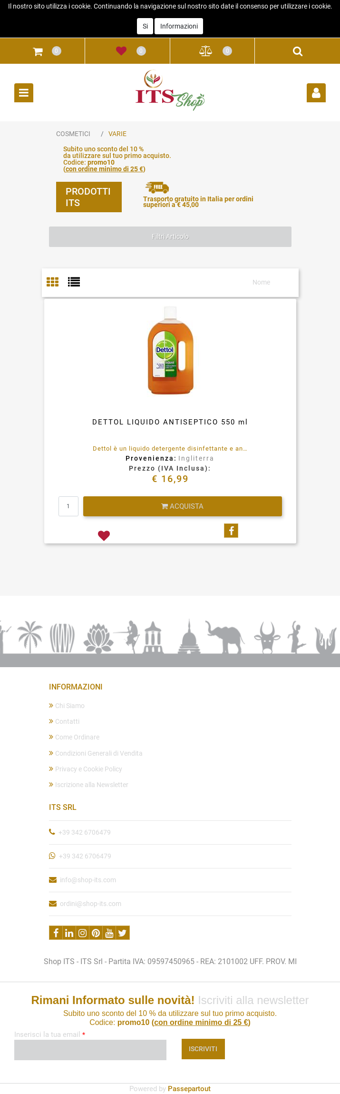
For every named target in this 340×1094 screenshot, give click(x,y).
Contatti (64, 721)
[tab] (57, 283)
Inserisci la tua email (49, 1034)
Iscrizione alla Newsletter (88, 784)
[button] (37, 50)
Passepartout (189, 1088)
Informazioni (179, 12)
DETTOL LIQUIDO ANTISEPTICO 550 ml (170, 422)
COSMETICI (73, 134)
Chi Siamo (67, 705)
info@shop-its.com (88, 880)
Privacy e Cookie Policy (85, 769)
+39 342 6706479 (84, 832)
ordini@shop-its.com (90, 903)
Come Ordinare (74, 737)
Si (145, 12)
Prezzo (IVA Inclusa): (170, 468)
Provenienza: (151, 458)
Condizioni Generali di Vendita (96, 753)
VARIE (117, 134)
